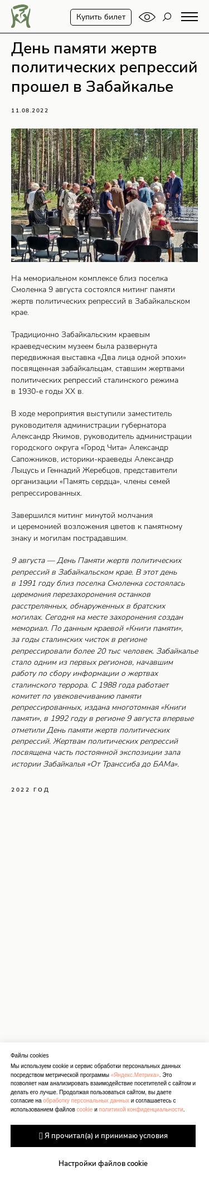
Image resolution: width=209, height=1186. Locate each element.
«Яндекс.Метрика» (135, 1075)
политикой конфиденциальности (141, 1109)
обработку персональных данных (86, 1101)
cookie (84, 1109)
